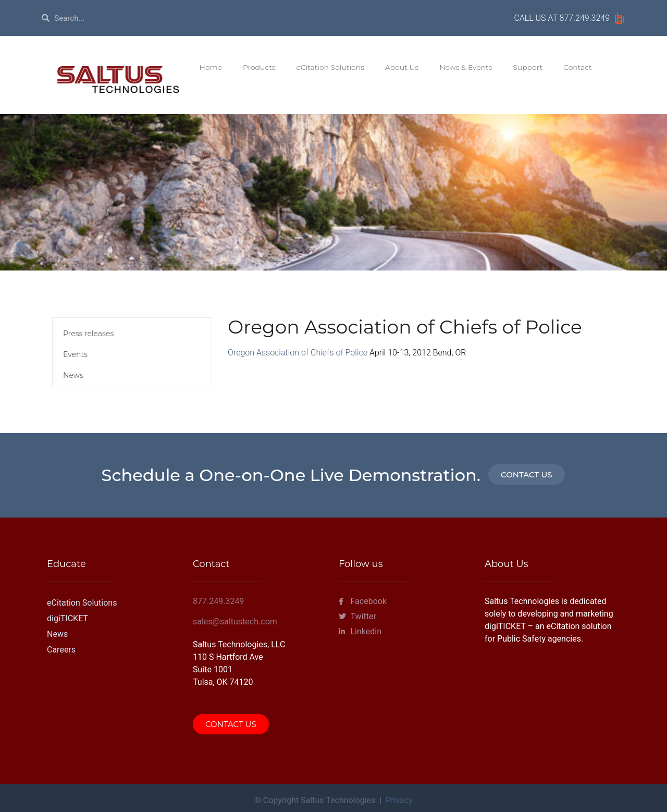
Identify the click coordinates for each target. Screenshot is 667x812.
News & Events (465, 67)
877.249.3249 (585, 18)
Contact (577, 67)
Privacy (399, 800)
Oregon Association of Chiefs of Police (297, 353)
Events (75, 354)
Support (527, 67)
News (73, 375)
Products (259, 67)
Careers (61, 650)
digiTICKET (67, 618)
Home (211, 67)
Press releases (88, 333)
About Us (401, 67)
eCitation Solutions (330, 67)
